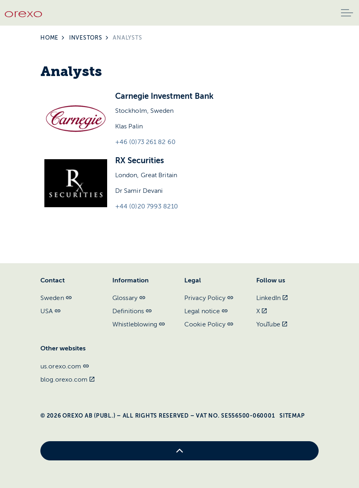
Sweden (56, 298)
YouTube (271, 324)
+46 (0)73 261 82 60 (145, 142)
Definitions (132, 311)
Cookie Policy (208, 324)
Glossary (128, 298)
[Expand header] (347, 13)
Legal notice (205, 311)
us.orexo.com (64, 366)
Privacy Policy (208, 298)
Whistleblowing (138, 324)
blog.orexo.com (67, 379)
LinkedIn (271, 298)
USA (50, 311)
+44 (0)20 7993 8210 (146, 206)
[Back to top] (179, 450)
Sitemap (292, 415)
